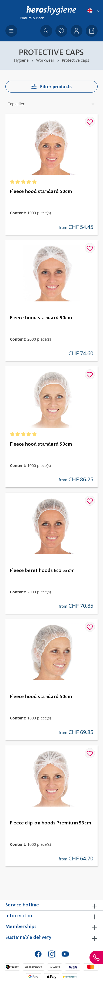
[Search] (46, 31)
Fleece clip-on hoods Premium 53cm (50, 823)
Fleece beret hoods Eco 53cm (42, 571)
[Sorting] (51, 103)
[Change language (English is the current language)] (93, 10)
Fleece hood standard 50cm (41, 192)
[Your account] (76, 31)
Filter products (51, 87)
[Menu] (11, 31)
